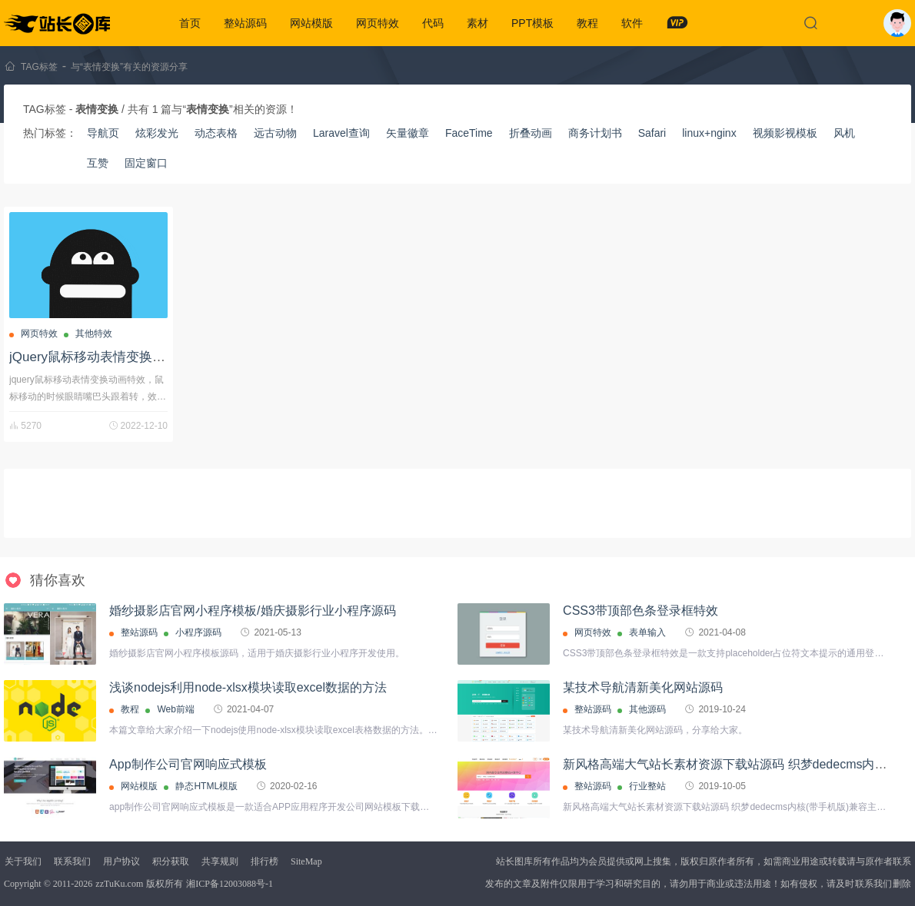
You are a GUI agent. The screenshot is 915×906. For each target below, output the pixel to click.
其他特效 (93, 333)
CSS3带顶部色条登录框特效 (640, 610)
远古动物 (275, 133)
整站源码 (245, 23)
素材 (477, 23)
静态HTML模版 (206, 786)
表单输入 (647, 632)
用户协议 (121, 861)
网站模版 (311, 23)
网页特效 (377, 23)
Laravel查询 (341, 133)
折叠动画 (530, 133)
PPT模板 (532, 23)
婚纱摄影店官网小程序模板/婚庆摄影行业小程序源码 (252, 610)
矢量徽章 (407, 133)
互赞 (97, 163)
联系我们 (72, 861)
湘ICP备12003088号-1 (229, 883)
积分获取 (170, 861)
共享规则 (219, 861)
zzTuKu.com (119, 883)
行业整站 (647, 786)
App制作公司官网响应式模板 (187, 764)
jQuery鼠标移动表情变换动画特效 (107, 357)
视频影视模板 (785, 133)
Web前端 (175, 709)
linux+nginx (709, 133)
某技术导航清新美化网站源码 (643, 687)
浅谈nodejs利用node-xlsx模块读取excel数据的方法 (248, 687)
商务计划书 (595, 133)
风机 (844, 133)
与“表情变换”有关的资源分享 (129, 66)
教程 (587, 23)
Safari (652, 133)
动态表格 (216, 133)
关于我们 (23, 861)
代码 (433, 23)
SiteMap (306, 861)
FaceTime (469, 133)
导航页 (103, 133)
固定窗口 (146, 163)
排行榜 (264, 861)
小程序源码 (198, 632)
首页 (190, 23)
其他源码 (647, 709)
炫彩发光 (156, 133)
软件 (632, 23)
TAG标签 (39, 66)
